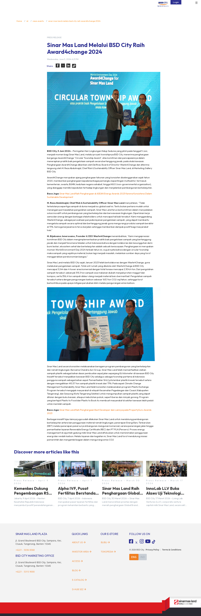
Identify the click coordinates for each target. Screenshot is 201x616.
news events (38, 21)
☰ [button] (196, 2)
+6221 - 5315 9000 (25, 571)
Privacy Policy (152, 549)
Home (19, 21)
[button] (58, 65)
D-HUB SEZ (79, 589)
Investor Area (81, 551)
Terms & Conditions (171, 549)
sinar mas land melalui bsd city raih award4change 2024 (74, 21)
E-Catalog (79, 579)
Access (77, 561)
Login (176, 2)
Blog (76, 570)
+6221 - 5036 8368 (25, 549)
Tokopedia (108, 551)
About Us (79, 542)
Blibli (105, 542)
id (27, 21)
